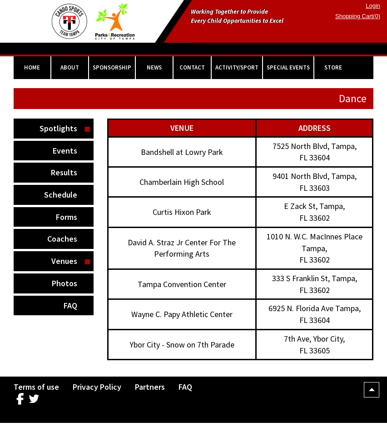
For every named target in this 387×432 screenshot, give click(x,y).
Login (373, 5)
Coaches (62, 238)
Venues (64, 261)
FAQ (70, 305)
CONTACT (192, 67)
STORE (333, 67)
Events (65, 150)
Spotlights (58, 128)
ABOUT (69, 67)
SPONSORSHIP (112, 67)
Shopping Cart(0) (357, 16)
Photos (64, 283)
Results (64, 172)
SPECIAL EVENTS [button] (288, 67)
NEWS (154, 67)
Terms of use (36, 387)
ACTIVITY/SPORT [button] (236, 67)
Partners (150, 387)
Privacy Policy (97, 387)
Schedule (60, 194)
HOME (32, 67)
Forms (66, 217)
